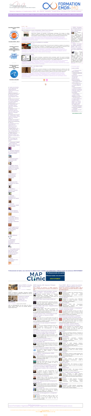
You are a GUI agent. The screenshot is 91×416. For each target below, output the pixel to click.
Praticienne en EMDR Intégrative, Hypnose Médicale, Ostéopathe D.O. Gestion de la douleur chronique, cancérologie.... (73, 341)
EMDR (10, 401)
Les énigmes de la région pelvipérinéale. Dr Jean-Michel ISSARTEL (13, 213)
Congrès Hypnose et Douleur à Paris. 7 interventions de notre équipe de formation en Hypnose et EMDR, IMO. (45, 328)
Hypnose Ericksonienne (33, 401)
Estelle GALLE (63, 374)
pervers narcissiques (44, 77)
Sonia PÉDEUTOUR (64, 361)
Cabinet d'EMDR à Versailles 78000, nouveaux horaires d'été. (25, 266)
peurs (54, 51)
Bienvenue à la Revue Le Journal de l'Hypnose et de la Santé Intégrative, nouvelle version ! (13, 92)
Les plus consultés (76, 72)
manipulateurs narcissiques (56, 38)
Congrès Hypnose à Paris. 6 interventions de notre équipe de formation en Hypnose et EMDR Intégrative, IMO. (44, 299)
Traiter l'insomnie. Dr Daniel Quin (42, 368)
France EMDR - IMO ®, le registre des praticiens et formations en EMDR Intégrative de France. (69, 266)
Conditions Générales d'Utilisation (61, 411)
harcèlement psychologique (59, 37)
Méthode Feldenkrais (74, 78)
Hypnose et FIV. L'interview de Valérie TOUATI (13, 173)
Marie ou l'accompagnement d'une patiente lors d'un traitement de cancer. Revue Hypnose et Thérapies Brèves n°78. (14, 118)
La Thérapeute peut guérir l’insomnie (77, 76)
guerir (51, 49)
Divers (19, 268)
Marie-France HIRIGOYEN (36, 39)
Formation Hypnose (15, 401)
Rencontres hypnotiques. (40, 351)
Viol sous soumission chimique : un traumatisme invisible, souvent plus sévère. (69, 291)
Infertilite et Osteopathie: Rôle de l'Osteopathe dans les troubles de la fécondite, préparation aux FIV (13, 205)
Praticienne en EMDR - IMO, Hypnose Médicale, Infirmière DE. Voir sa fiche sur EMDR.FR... (73, 363)
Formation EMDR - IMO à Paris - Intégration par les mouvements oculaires (44, 289)
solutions (56, 64)
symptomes (61, 64)
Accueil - (10, 14)
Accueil (22, 26)
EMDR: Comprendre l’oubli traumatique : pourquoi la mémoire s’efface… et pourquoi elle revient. (45, 272)
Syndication (44, 406)
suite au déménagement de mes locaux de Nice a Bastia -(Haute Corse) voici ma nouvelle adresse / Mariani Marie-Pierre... (20, 285)
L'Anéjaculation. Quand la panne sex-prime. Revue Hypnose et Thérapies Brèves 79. (14, 109)
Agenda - (64, 14)
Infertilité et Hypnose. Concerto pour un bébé (13, 179)
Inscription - (75, 14)
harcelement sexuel (26, 38)
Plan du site (39, 406)
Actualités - (69, 14)
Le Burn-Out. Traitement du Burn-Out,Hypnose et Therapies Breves (42, 375)
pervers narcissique (47, 39)
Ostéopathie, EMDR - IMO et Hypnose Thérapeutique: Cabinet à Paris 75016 (13, 137)
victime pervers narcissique (46, 78)
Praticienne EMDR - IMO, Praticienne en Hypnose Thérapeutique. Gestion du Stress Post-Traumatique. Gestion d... (73, 358)
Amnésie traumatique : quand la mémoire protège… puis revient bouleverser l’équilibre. (70, 312)
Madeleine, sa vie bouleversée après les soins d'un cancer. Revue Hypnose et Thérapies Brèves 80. (14, 103)
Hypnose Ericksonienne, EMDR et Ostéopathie (13, 192)
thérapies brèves (43, 401)
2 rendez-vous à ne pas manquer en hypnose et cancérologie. (43, 308)
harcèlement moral (49, 37)
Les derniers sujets (76, 70)
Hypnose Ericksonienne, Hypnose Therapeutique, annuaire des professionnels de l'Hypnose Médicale (76, 84)
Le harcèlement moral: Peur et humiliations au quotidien (37, 42)
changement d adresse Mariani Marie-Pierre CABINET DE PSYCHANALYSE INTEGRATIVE (19, 278)
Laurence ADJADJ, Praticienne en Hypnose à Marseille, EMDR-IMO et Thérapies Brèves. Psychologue (77, 99)
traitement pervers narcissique (33, 78)
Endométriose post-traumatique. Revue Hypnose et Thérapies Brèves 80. (13, 98)
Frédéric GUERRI (64, 332)
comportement (25, 49)
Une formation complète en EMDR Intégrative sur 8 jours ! (77, 104)
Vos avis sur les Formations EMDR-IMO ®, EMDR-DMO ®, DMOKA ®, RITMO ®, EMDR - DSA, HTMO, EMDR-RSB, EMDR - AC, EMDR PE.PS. (77, 111)
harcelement (24, 37)
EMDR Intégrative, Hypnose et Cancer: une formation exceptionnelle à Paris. (13, 128)
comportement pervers (45, 49)
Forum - (47, 14)
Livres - (43, 14)
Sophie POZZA (63, 272)
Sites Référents (13, 218)
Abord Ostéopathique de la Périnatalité (13, 240)
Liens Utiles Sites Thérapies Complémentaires (31, 411)
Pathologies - (21, 14)
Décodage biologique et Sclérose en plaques (77, 117)
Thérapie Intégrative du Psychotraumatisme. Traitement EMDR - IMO (13, 144)
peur (51, 51)
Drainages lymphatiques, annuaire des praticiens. (75, 122)
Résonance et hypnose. (39, 382)
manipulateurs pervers (26, 51)
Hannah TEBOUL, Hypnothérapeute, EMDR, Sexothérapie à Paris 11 (43, 344)
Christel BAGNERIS (64, 327)
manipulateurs (51, 50)
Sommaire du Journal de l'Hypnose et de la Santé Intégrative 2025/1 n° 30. (13, 87)
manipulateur (24, 50)
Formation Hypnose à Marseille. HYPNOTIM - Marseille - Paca (14, 60)
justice (67, 49)
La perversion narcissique (29, 55)
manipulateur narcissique (44, 38)
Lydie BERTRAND (64, 381)
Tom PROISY (62, 350)
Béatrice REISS (63, 344)
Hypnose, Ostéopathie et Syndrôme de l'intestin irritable (13, 185)
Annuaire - (15, 14)
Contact (80, 14)
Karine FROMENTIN (64, 339)
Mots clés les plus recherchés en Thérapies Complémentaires (47, 411)
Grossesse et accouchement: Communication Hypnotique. (12, 166)
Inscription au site (49, 406)
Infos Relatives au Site (76, 125)
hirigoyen (63, 49)
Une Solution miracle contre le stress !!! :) (75, 89)
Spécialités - (27, 14)
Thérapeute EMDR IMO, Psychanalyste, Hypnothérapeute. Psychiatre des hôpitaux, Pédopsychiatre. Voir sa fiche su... (73, 287)
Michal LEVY (62, 321)
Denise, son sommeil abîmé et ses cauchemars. (13, 113)
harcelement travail (34, 38)
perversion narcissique (56, 39)
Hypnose (24, 401)
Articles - (33, 14)
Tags (27, 26)
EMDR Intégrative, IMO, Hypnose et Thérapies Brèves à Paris (43, 265)
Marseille (45, 409)
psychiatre (58, 51)
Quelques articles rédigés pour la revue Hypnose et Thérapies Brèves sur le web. (13, 158)
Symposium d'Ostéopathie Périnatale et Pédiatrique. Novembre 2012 (13, 224)
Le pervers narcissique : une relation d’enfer (34, 67)
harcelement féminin (31, 37)
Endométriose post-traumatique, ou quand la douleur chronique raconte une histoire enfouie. (71, 302)
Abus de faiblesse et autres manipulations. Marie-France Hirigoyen (40, 30)
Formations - (38, 14)
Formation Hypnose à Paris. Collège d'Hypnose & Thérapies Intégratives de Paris (14, 45)
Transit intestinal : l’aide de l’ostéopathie (13, 198)
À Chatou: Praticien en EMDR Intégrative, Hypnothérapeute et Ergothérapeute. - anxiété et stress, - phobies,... (73, 353)
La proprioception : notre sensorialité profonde (13, 151)
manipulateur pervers (43, 50)
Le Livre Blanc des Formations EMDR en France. (13, 133)
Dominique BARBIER (65, 284)
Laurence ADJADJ (64, 278)
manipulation (28, 39)
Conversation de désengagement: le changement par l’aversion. (43, 389)
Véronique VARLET (64, 355)
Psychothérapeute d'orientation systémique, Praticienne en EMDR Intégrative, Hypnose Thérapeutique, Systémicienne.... (73, 329)
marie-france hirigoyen (36, 51)
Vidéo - (60, 14)
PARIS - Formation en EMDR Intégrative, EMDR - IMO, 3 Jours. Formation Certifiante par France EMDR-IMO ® (76, 50)
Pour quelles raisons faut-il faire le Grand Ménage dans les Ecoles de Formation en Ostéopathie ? (13, 232)
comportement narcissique (34, 49)
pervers (33, 64)
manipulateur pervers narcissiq (37, 63)
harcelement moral (40, 37)
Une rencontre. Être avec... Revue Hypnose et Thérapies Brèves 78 (13, 124)
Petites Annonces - (53, 14)
